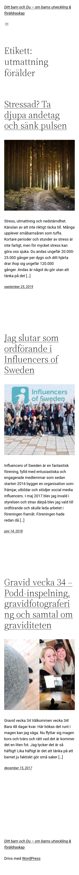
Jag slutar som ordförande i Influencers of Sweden (31, 354)
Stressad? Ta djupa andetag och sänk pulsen (35, 115)
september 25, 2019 (18, 287)
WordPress (31, 858)
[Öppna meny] (6, 24)
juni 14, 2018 (13, 531)
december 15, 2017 (18, 768)
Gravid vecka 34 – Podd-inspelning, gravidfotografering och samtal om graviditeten (38, 603)
